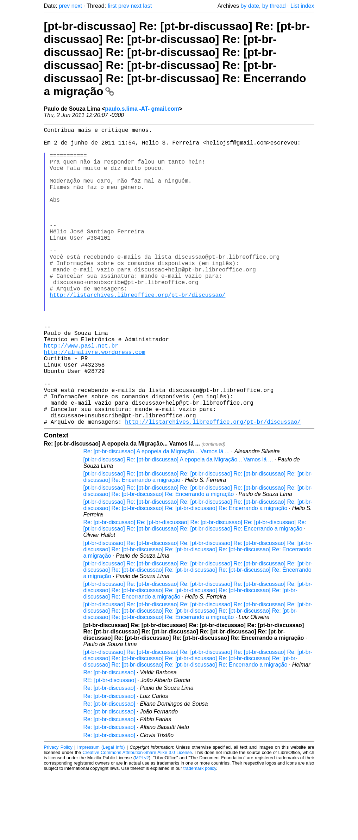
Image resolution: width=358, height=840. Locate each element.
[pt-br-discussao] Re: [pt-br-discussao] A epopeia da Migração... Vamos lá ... (178, 526)
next (76, 6)
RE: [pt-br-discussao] (109, 746)
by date (249, 6)
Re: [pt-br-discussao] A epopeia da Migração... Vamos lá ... (156, 518)
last (147, 6)
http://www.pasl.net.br (81, 395)
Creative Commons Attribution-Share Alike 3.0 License (137, 818)
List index (302, 6)
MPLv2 (142, 824)
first (112, 6)
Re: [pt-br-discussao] (109, 739)
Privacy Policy (58, 813)
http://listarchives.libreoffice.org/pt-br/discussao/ (137, 333)
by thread (274, 6)
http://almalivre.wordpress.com (94, 402)
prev (64, 6)
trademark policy (199, 834)
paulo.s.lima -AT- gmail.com (142, 109)
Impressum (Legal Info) (101, 813)
